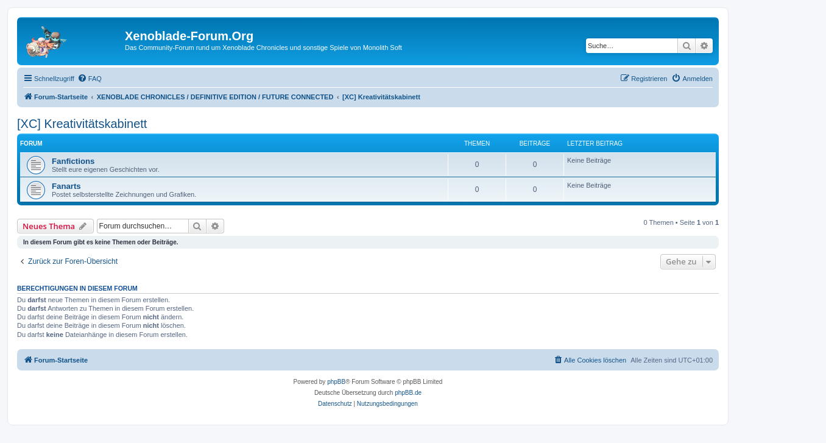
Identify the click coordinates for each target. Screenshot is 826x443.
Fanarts (66, 186)
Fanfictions (73, 161)
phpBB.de (408, 392)
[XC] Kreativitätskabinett (82, 123)
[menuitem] (89, 78)
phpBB (336, 381)
